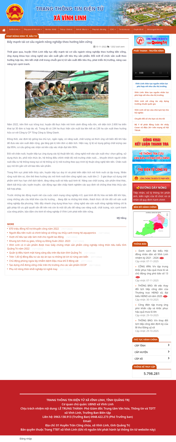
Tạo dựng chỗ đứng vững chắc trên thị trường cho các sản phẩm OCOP (54, 265)
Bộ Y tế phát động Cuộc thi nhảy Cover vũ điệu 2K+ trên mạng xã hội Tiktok (152, 127)
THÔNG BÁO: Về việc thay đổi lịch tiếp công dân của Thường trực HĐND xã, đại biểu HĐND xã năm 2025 (151, 292)
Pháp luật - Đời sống (99, 29)
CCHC (113, 29)
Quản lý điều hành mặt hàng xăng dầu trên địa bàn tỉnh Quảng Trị (52, 252)
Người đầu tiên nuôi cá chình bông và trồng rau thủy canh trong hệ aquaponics (59, 232)
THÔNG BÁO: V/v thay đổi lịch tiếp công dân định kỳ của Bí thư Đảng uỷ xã (151, 326)
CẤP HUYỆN (152, 352)
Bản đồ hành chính (145, 207)
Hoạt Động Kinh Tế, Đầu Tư (21, 36)
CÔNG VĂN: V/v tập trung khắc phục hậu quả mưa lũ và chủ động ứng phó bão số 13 (151, 273)
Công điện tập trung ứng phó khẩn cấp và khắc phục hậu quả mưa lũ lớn (151, 310)
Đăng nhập (26, 438)
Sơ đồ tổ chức (14, 29)
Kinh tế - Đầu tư (82, 29)
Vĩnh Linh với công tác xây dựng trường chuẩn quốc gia (152, 102)
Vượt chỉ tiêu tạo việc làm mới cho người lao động (43, 236)
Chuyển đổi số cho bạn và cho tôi (150, 118)
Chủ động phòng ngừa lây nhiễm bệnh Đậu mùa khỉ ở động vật (50, 260)
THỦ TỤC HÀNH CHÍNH (145, 339)
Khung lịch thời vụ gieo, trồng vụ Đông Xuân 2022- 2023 (46, 241)
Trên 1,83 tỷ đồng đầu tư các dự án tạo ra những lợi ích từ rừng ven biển (55, 256)
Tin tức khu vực (124, 29)
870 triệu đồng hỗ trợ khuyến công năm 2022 (40, 228)
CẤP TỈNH (152, 345)
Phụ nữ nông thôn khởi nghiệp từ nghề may (40, 269)
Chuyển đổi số (138, 29)
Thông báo (140, 243)
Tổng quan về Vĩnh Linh (32, 29)
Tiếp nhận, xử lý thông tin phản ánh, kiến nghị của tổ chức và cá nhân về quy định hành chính (151, 196)
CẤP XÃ (152, 358)
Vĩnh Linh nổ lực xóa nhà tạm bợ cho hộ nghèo (152, 111)
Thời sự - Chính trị (66, 29)
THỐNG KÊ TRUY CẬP (144, 366)
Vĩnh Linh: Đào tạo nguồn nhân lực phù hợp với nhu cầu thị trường (151, 85)
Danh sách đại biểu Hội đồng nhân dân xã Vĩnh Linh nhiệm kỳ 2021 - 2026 (151, 256)
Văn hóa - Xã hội (50, 29)
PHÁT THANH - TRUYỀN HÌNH (149, 50)
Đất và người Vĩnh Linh (155, 29)
